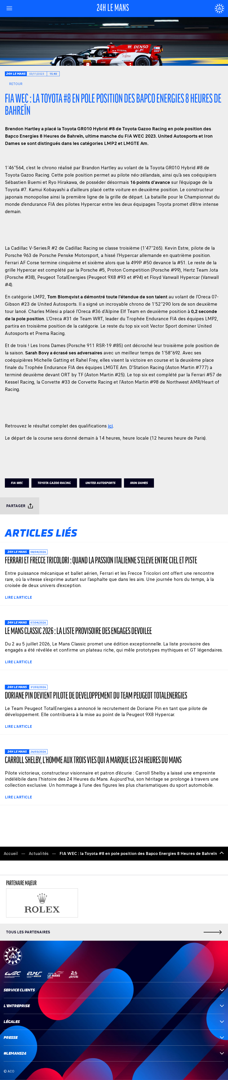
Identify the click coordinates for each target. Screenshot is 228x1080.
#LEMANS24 (114, 1053)
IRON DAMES (139, 483)
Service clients (114, 990)
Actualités (38, 854)
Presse (114, 1037)
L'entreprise (114, 1005)
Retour (13, 84)
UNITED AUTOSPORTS (100, 483)
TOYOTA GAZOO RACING (54, 483)
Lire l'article (18, 597)
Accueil (11, 854)
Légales (114, 1021)
